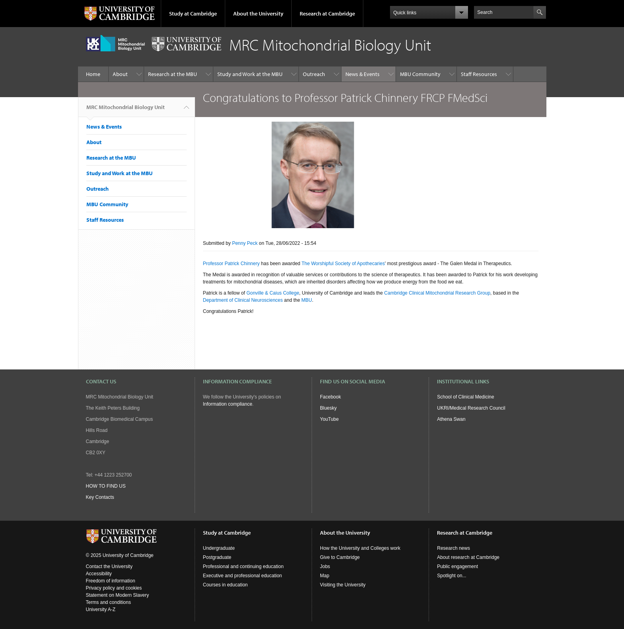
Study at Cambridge (193, 13)
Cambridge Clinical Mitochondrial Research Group (437, 293)
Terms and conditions (108, 602)
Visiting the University (343, 585)
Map (324, 575)
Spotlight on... (451, 575)
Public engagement (457, 566)
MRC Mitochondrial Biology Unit (125, 110)
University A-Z (101, 609)
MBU (306, 300)
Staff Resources (479, 74)
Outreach (314, 74)
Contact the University (109, 566)
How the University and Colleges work (360, 548)
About (120, 74)
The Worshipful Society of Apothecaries (343, 263)
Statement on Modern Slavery (117, 595)
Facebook (330, 397)
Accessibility (99, 573)
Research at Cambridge (327, 13)
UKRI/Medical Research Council (471, 408)
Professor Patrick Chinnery (231, 263)
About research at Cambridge (468, 557)
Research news (453, 548)
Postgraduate (217, 557)
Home (93, 74)
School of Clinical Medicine (465, 397)
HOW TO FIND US (106, 486)
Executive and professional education (242, 575)
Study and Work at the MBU (250, 74)
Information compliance (227, 404)
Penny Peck (244, 243)
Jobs (325, 566)
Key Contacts (100, 497)
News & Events (362, 74)
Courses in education (225, 585)
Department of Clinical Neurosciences (243, 300)
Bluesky (328, 408)
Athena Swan (451, 419)
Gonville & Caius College (272, 293)
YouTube (329, 419)
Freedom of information (110, 581)
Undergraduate (219, 548)
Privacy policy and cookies (114, 588)
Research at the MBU (172, 74)
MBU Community (420, 74)
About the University (258, 13)
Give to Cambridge (340, 557)
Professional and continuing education (243, 566)
